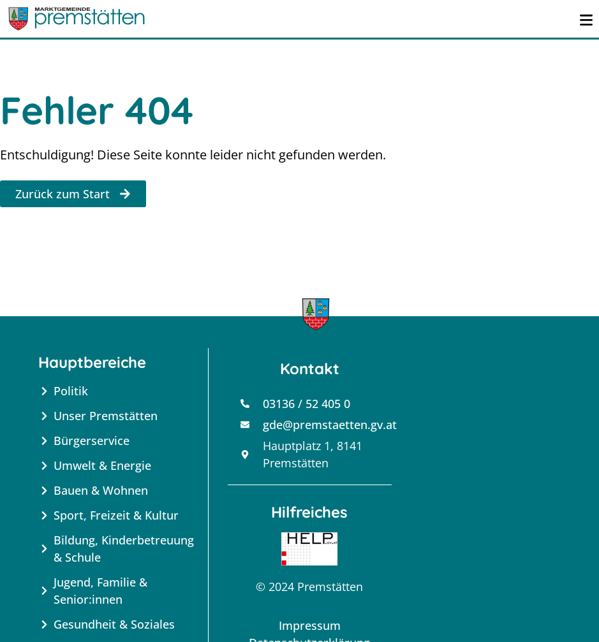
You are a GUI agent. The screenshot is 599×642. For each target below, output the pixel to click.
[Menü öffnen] (586, 18)
